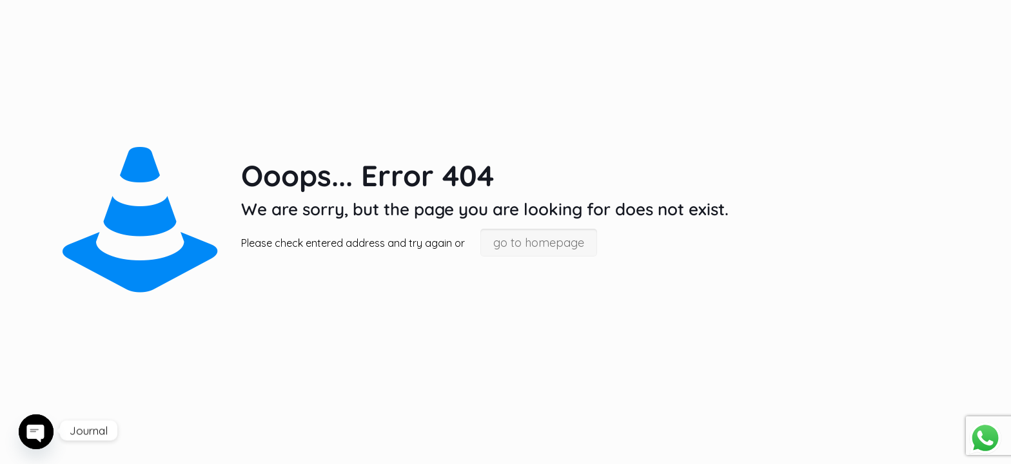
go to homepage (538, 242)
